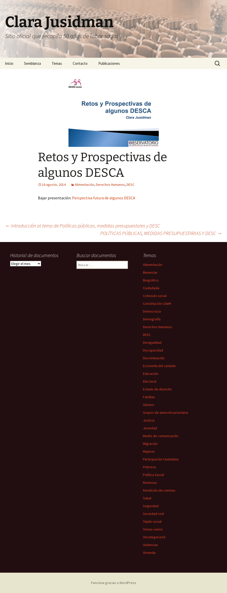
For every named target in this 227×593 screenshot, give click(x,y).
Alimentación (84, 184)
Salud (147, 498)
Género (148, 404)
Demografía (152, 319)
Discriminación (154, 358)
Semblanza (32, 63)
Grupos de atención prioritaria (165, 412)
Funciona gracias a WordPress (113, 582)
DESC (130, 184)
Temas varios (153, 529)
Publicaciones (109, 63)
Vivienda (149, 552)
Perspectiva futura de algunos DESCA (103, 197)
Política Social (153, 474)
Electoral (149, 381)
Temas (57, 63)
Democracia (152, 311)
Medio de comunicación (160, 436)
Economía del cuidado (159, 366)
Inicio (9, 63)
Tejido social (152, 521)
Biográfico (151, 280)
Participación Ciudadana (161, 459)
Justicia (149, 420)
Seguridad (151, 506)
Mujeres (149, 451)
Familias (149, 397)
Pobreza (149, 467)
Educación (150, 373)
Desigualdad (152, 342)
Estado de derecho (157, 389)
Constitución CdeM (157, 303)
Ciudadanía (151, 288)
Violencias (150, 545)
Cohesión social (155, 295)
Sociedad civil (153, 513)
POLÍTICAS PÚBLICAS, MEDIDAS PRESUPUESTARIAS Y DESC (161, 233)
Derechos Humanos (110, 184)
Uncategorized (154, 537)
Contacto (80, 63)
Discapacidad (153, 350)
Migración (150, 443)
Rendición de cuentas (159, 490)
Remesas (150, 482)
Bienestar (150, 272)
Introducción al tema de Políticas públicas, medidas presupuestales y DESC (82, 225)
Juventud (150, 428)
